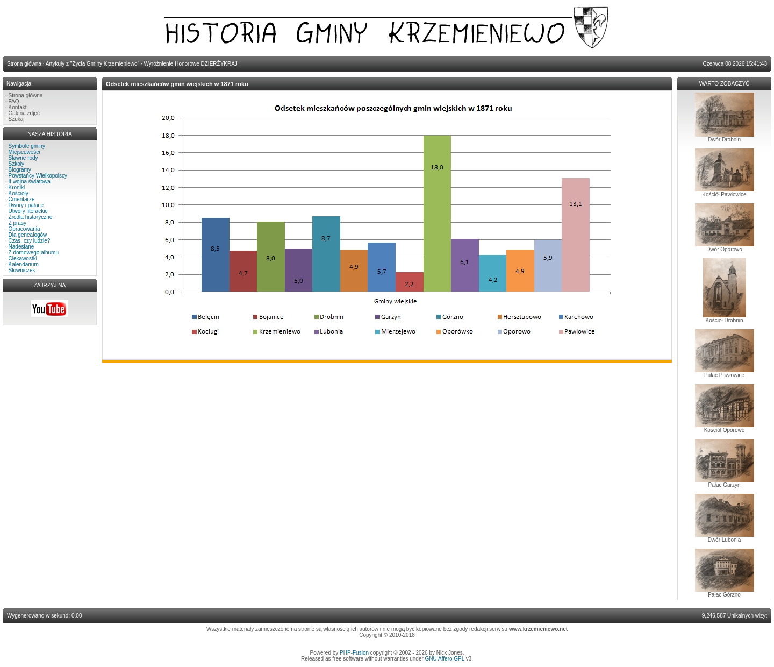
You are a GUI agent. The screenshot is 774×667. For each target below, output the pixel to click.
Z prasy (17, 223)
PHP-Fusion (354, 653)
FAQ (14, 101)
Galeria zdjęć (24, 113)
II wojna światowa (30, 182)
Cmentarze (22, 199)
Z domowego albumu (34, 253)
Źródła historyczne (31, 217)
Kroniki (17, 187)
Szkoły (16, 164)
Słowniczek (22, 270)
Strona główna (26, 95)
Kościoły (18, 193)
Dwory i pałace (26, 205)
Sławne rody (23, 158)
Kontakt (18, 107)
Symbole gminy (27, 146)
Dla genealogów (28, 235)
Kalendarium (24, 264)
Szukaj (17, 119)
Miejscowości (24, 152)
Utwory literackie (28, 211)
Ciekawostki (23, 258)
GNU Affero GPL (444, 659)
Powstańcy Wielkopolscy (38, 176)
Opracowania (24, 229)
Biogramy (20, 170)
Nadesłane (21, 247)
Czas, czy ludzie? (30, 241)
